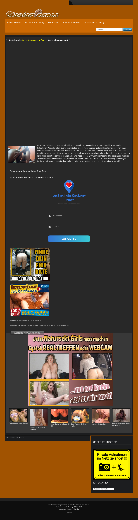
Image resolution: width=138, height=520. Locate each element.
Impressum (62, 509)
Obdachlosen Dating (94, 22)
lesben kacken (26, 325)
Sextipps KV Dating (34, 22)
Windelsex (53, 22)
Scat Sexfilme (36, 320)
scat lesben (51, 325)
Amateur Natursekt (71, 22)
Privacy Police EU (73, 509)
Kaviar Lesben (24, 320)
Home (69, 513)
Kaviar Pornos (14, 22)
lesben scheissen (39, 325)
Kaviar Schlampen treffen (33, 40)
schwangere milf (63, 325)
